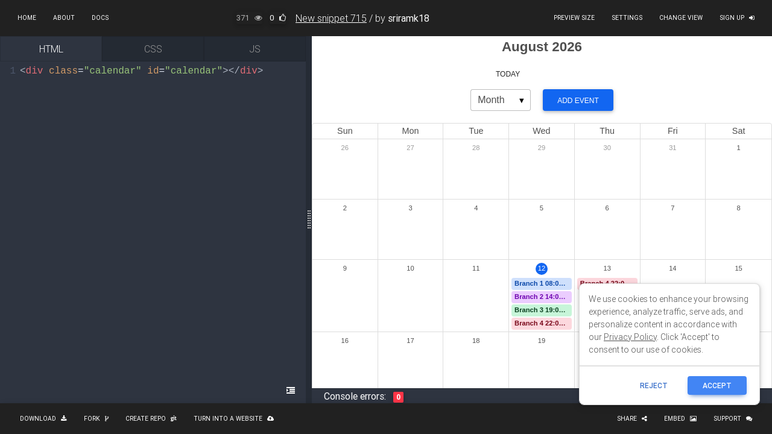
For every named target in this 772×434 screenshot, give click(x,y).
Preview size (574, 18)
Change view (681, 18)
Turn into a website (234, 419)
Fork (96, 419)
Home (26, 18)
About (64, 18)
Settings (627, 18)
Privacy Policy (630, 337)
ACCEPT (717, 385)
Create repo (151, 419)
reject (654, 385)
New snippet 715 (331, 18)
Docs (100, 18)
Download (43, 419)
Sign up (737, 18)
